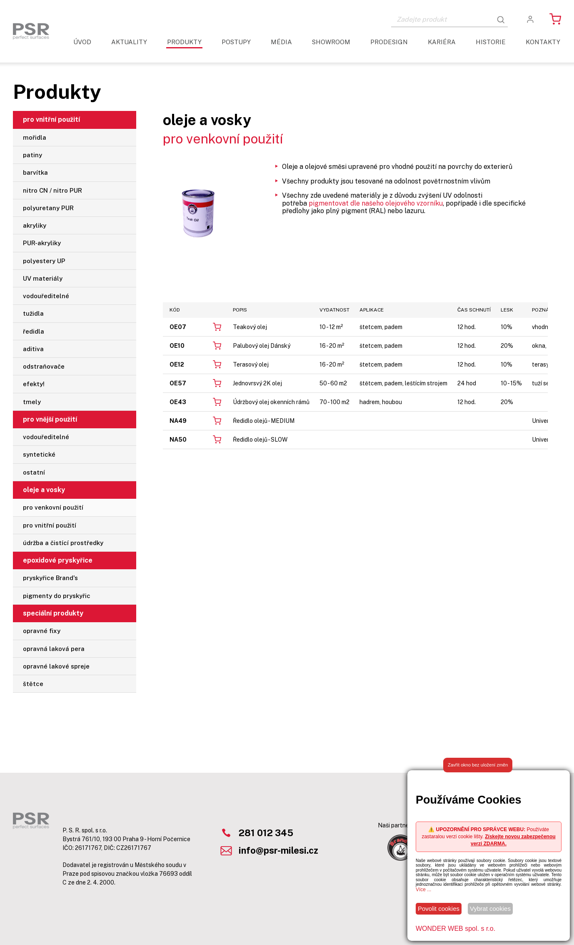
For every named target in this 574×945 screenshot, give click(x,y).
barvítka (35, 172)
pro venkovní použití (53, 507)
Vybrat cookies (490, 908)
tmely (32, 401)
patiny (32, 154)
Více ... (423, 889)
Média (281, 41)
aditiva (33, 348)
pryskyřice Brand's (50, 577)
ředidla (33, 331)
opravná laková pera (54, 648)
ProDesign (389, 41)
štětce (33, 683)
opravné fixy (41, 630)
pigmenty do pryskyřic (56, 595)
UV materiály (42, 278)
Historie (491, 41)
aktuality (129, 41)
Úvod (82, 41)
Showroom (331, 41)
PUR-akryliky (42, 242)
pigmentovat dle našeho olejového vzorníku (376, 203)
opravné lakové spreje (56, 666)
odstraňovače (44, 366)
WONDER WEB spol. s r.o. (455, 928)
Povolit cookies (438, 908)
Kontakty (543, 41)
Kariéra (442, 41)
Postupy (236, 41)
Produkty (184, 41)
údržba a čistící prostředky (63, 542)
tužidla (33, 313)
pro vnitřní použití (49, 525)
